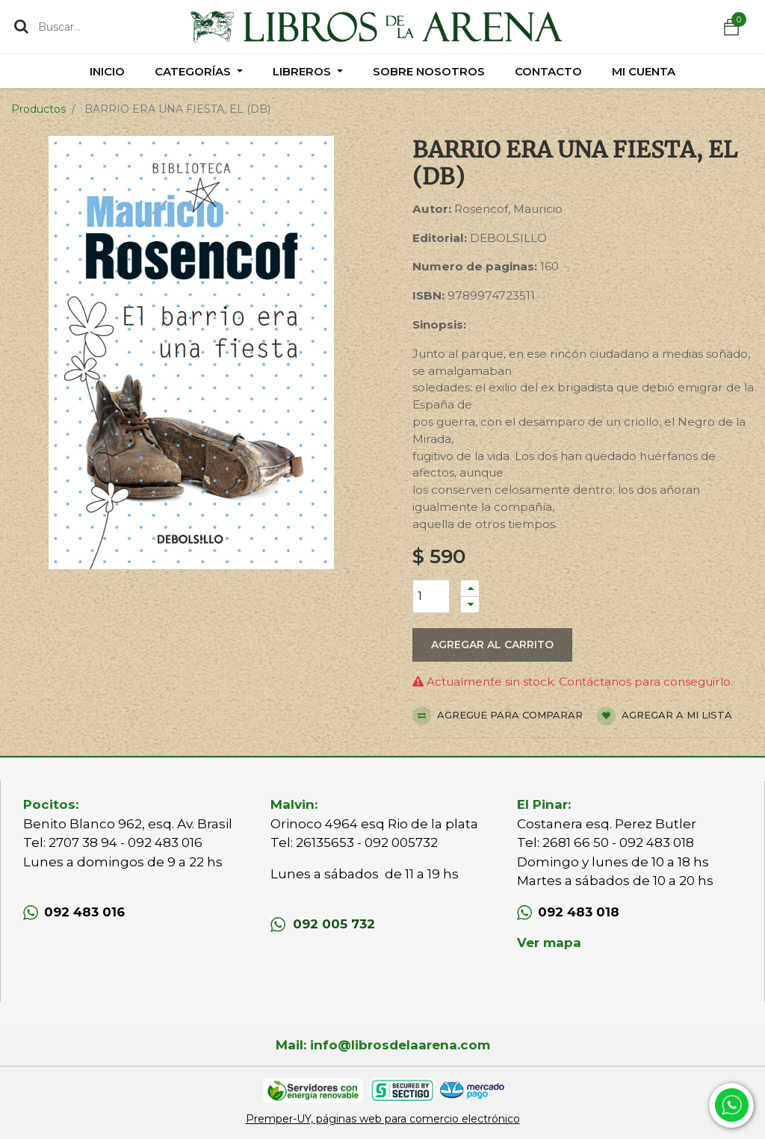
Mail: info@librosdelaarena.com (383, 1044)
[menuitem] (107, 71)
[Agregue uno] (470, 588)
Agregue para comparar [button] (497, 716)
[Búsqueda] (21, 26)
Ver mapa (549, 942)
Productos (38, 109)
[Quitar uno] (470, 604)
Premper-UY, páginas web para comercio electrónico (383, 1119)
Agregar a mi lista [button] (664, 716)
